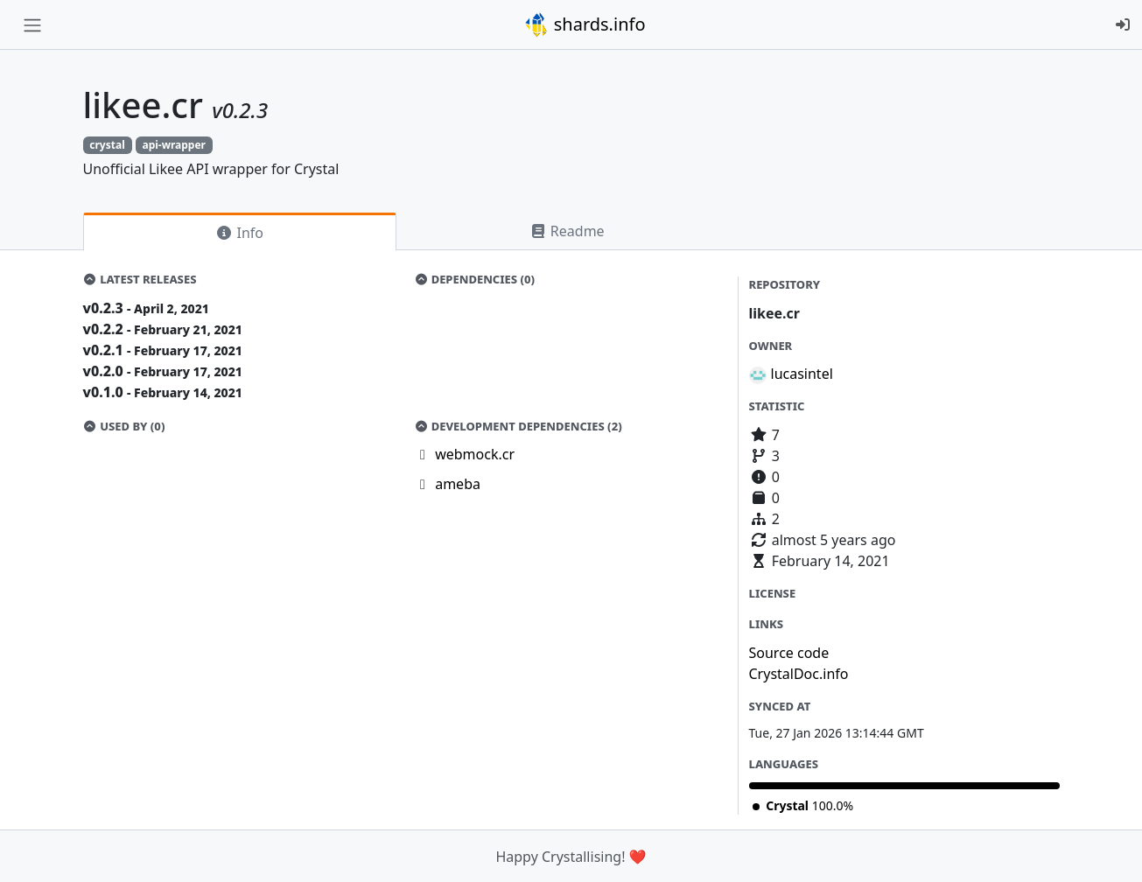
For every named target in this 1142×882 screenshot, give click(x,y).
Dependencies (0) (474, 279)
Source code (789, 652)
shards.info (584, 24)
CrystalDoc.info (799, 673)
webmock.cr (475, 454)
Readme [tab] (567, 231)
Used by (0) (124, 426)
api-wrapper (173, 144)
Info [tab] (239, 232)
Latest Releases (140, 279)
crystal (106, 144)
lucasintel (802, 373)
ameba (457, 484)
